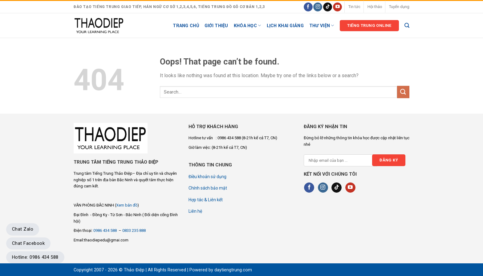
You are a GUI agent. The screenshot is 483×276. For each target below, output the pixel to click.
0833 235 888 (134, 230)
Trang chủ (186, 25)
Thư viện (321, 25)
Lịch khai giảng (285, 25)
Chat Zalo (22, 229)
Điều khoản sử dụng (207, 176)
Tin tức (354, 6)
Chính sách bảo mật (208, 188)
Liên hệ (195, 211)
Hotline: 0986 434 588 (35, 257)
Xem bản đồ (126, 205)
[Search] (406, 25)
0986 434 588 (105, 230)
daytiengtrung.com (233, 270)
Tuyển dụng (399, 6)
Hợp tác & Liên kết (206, 199)
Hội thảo (374, 6)
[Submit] (403, 92)
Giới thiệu (216, 25)
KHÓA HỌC (247, 25)
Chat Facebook (28, 243)
